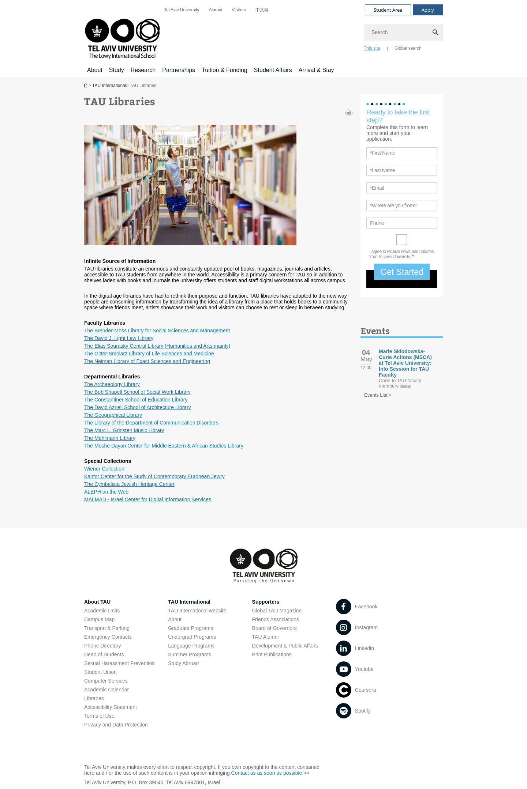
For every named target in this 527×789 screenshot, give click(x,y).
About (94, 70)
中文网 (262, 9)
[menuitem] (181, 10)
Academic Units (102, 611)
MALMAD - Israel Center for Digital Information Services (147, 499)
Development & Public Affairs (285, 646)
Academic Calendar (106, 689)
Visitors (239, 9)
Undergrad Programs (192, 637)
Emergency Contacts (108, 637)
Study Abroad (183, 663)
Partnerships (178, 70)
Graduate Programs (190, 628)
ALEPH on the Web (106, 492)
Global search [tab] (408, 48)
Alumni (215, 9)
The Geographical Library (113, 415)
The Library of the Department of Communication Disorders (151, 423)
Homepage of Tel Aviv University (86, 85)
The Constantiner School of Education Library (136, 400)
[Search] (403, 32)
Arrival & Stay (316, 70)
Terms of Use (99, 716)
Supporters (266, 602)
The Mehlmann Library (109, 438)
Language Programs (191, 646)
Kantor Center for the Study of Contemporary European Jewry (154, 476)
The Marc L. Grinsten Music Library (124, 430)
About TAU (97, 602)
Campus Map (99, 619)
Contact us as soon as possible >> (270, 773)
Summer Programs (189, 654)
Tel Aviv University (181, 9)
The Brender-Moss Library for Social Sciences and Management (157, 330)
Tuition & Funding (224, 70)
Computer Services (106, 681)
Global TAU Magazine (277, 611)
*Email (377, 188)
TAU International (109, 85)
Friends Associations (275, 619)
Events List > (378, 395)
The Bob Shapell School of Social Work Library (137, 392)
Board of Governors (274, 628)
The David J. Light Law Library (118, 338)
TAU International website (197, 611)
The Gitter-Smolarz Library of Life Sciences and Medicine (149, 353)
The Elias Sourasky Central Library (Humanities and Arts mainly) (157, 346)
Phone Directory (102, 646)
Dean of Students (104, 654)
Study (116, 70)
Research (143, 70)
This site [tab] (372, 48)
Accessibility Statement (110, 707)
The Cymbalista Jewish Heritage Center (129, 484)
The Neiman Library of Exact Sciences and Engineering (147, 361)
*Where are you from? (393, 205)
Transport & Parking (107, 628)
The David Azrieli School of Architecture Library (137, 407)
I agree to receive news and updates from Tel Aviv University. (401, 254)
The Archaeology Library (112, 384)
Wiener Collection (104, 469)
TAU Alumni (265, 637)
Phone (377, 223)
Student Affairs (273, 70)
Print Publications (272, 654)
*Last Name (382, 170)
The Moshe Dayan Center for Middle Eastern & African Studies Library (163, 446)
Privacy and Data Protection (116, 725)
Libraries (94, 698)
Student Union (100, 672)
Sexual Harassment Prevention (119, 663)
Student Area (388, 10)
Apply (428, 10)
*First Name (382, 153)
